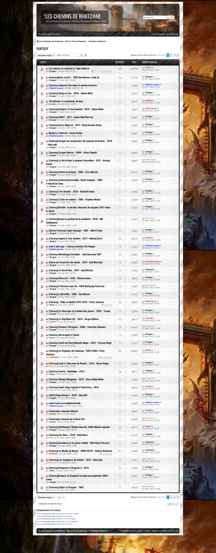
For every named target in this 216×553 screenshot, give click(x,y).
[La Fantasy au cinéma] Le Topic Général (69, 68)
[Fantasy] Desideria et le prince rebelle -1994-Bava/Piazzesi (79, 443)
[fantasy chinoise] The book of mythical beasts (73, 85)
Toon (52, 305)
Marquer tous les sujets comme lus (143, 55)
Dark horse (151, 108)
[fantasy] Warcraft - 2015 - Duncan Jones (70, 278)
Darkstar (150, 160)
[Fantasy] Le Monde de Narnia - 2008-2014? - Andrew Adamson (80, 451)
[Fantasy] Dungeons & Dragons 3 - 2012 (69, 467)
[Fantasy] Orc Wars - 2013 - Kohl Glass (68, 435)
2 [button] (171, 55)
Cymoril (149, 269)
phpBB (101, 546)
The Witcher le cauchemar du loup (66, 101)
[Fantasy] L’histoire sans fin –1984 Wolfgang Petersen (76, 286)
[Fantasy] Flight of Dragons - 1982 (66, 487)
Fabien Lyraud (56, 88)
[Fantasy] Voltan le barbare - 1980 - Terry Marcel (73, 172)
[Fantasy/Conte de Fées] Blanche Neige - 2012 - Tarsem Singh (80, 343)
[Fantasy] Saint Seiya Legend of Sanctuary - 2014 (74, 387)
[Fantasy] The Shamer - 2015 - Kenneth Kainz (71, 191)
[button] (178, 55)
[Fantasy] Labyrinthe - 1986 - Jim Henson (69, 294)
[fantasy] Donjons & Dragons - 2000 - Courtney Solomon (77, 327)
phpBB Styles (115, 539)
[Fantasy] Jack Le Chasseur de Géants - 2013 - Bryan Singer (79, 363)
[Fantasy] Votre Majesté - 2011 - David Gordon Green (75, 125)
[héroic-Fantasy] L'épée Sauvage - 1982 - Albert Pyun (75, 230)
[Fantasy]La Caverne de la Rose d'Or (67, 419)
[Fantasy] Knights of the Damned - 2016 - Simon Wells (76, 109)
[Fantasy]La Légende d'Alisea (63, 411)
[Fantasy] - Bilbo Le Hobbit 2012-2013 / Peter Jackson (76, 302)
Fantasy (42, 48)
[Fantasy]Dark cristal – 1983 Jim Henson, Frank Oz (74, 77)
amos (52, 338)
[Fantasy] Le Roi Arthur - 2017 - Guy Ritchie (71, 270)
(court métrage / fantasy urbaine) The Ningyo (72, 246)
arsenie (149, 318)
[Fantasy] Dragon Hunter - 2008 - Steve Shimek (73, 152)
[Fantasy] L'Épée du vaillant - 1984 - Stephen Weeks (75, 199)
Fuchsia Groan (152, 261)
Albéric (149, 218)
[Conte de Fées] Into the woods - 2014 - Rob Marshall (75, 262)
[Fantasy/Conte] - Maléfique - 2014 (66, 371)
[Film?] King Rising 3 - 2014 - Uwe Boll (68, 395)
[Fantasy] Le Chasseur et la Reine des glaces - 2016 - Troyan (79, 311)
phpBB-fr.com (111, 548)
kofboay (53, 454)
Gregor (53, 71)
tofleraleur (54, 357)
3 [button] (174, 55)
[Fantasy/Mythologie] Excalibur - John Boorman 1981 (75, 254)
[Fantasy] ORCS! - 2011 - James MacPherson (71, 117)
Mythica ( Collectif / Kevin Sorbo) (65, 133)
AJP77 (149, 67)
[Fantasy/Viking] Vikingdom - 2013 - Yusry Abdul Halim (76, 379)
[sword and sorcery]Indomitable (65, 403)
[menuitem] (56, 34)
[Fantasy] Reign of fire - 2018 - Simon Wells (71, 93)
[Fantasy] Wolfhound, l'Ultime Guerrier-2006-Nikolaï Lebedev (79, 427)
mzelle (53, 104)
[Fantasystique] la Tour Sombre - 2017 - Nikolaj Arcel (75, 238)
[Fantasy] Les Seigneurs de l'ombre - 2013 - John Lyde (75, 460)
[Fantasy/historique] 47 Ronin (64, 335)
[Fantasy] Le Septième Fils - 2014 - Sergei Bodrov (74, 319)
